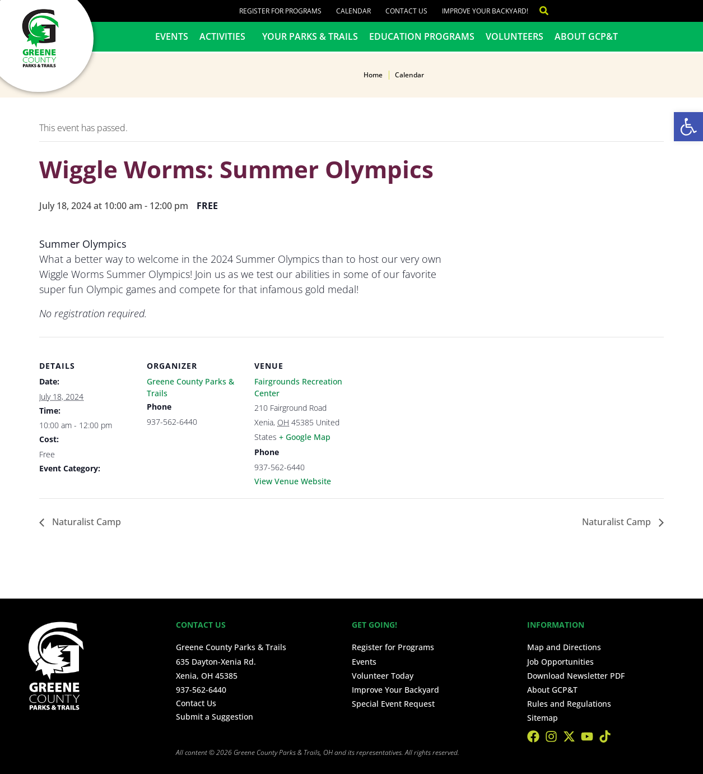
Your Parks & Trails (310, 36)
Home (373, 75)
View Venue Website (292, 481)
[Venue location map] (421, 414)
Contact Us (406, 11)
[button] (688, 126)
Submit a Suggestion (214, 716)
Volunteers (514, 36)
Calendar (353, 11)
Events (171, 36)
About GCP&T (586, 36)
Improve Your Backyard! (485, 11)
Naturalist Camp (85, 522)
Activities (225, 36)
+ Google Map (304, 437)
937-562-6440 (201, 689)
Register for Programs (280, 11)
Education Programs (421, 36)
